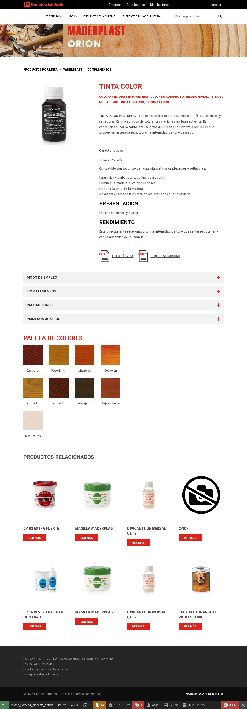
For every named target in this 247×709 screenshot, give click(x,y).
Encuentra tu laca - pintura (144, 16)
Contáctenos (136, 5)
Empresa (115, 5)
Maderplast (72, 69)
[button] (123, 277)
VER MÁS (35, 538)
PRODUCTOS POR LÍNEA (40, 69)
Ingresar (215, 5)
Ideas (74, 16)
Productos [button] (54, 16)
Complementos (99, 69)
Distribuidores (160, 5)
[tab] (123, 277)
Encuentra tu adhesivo (101, 16)
